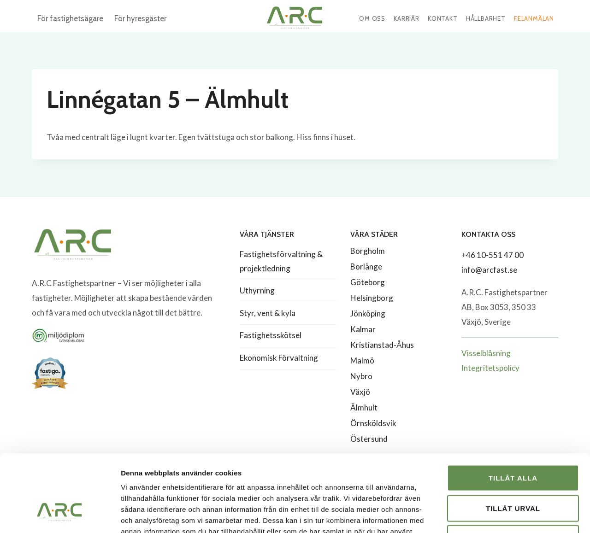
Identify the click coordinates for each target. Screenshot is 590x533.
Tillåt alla (513, 412)
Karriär (406, 18)
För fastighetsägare (70, 18)
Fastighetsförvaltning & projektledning (281, 261)
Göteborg (367, 282)
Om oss (372, 18)
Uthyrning (257, 290)
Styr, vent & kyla (267, 313)
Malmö (362, 360)
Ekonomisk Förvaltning (279, 358)
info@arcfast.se (489, 270)
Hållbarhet (486, 18)
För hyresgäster (140, 18)
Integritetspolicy (490, 368)
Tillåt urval (513, 442)
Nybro (361, 376)
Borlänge (366, 266)
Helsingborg (371, 298)
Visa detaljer (500, 515)
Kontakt (443, 18)
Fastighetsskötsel (270, 335)
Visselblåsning (486, 353)
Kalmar (363, 329)
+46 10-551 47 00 (492, 255)
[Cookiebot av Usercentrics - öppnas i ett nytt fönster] (59, 515)
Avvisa (513, 472)
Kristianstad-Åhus (382, 345)
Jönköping (367, 313)
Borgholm (367, 251)
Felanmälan (534, 18)
